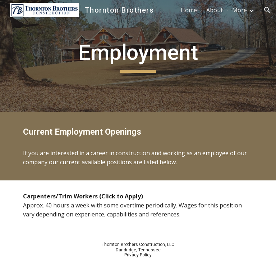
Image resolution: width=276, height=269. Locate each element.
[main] (137, 56)
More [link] (239, 10)
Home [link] (189, 10)
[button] (267, 10)
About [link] (214, 10)
